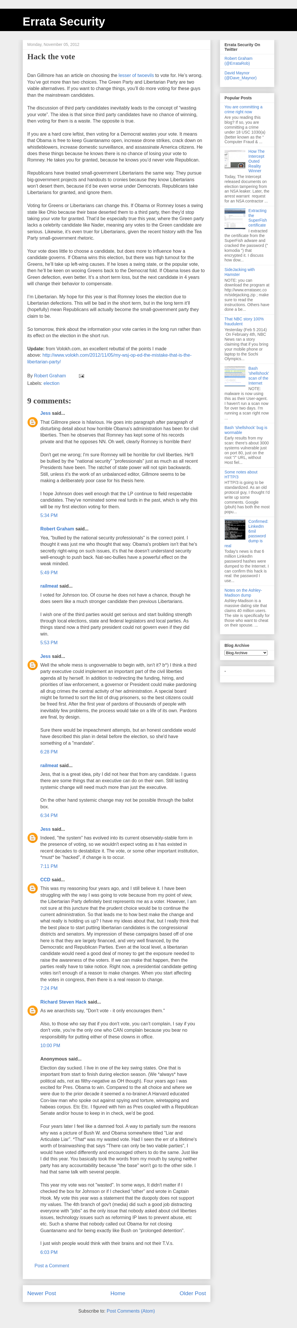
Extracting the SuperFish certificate (258, 217)
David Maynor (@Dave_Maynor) (240, 75)
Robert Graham (57, 528)
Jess (45, 413)
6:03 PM (49, 1252)
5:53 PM (49, 642)
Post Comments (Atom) (131, 1311)
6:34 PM (49, 815)
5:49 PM (49, 572)
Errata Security (64, 21)
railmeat (49, 586)
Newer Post (41, 1293)
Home (118, 1293)
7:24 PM (49, 988)
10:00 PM (50, 1045)
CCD (45, 879)
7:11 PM (49, 866)
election (51, 383)
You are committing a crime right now (243, 109)
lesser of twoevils (136, 75)
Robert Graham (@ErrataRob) (238, 61)
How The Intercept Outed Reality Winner (257, 161)
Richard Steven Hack (63, 1001)
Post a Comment (52, 1265)
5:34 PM (49, 515)
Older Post (193, 1293)
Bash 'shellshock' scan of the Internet (259, 375)
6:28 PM (49, 751)
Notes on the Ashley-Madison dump (243, 592)
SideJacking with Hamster (239, 272)
